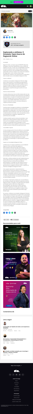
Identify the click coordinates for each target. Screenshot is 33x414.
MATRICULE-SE (18, 2)
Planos (16, 380)
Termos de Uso (16, 397)
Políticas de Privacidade (16, 399)
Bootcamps (16, 382)
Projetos (16, 384)
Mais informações (16, 365)
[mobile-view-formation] (16, 44)
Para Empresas (16, 388)
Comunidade (16, 386)
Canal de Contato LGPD (16, 401)
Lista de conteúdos (5, 11)
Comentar (16, 219)
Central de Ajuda (16, 395)
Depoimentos (16, 390)
